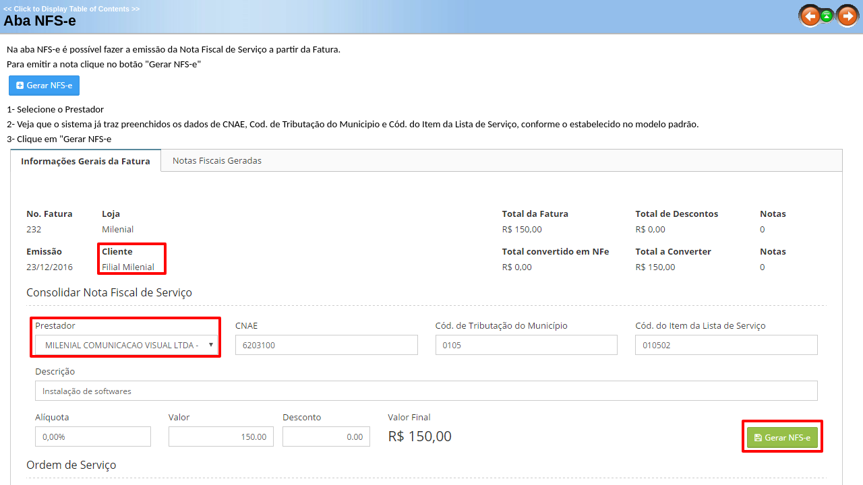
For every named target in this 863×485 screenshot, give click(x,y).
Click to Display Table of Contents (71, 9)
